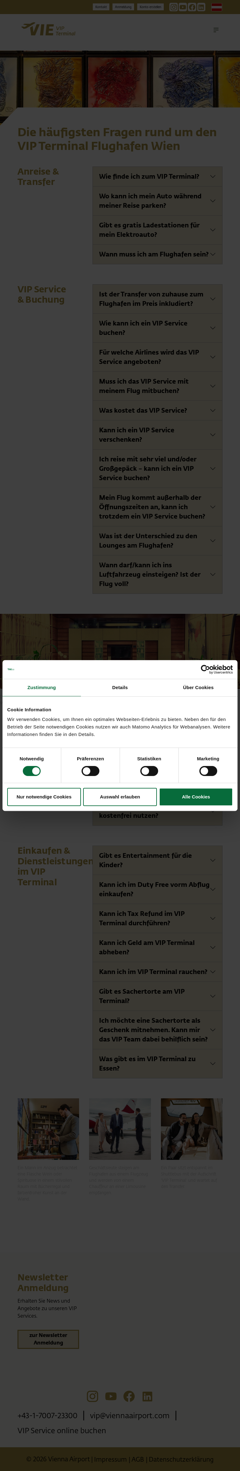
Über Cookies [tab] (198, 687)
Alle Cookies (196, 796)
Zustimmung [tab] (42, 687)
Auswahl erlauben (120, 796)
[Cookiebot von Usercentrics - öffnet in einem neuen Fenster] (205, 669)
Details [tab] (120, 687)
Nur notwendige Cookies (44, 796)
